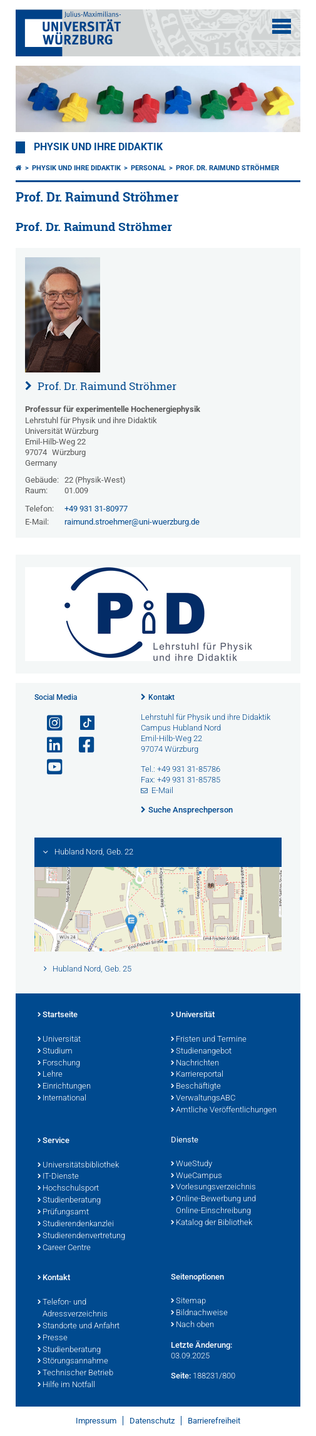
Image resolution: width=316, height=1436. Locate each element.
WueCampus (196, 1176)
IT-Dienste (58, 1176)
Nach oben (192, 1325)
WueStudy (191, 1164)
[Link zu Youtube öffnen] (49, 767)
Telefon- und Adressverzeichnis (73, 1308)
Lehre (50, 1074)
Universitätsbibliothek (78, 1165)
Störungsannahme (73, 1361)
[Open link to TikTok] (81, 723)
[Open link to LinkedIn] (49, 745)
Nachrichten (195, 1063)
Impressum (96, 1420)
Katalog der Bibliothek (211, 1223)
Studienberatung (69, 1200)
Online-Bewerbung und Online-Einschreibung (213, 1205)
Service (53, 1141)
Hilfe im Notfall (66, 1385)
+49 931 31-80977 (96, 508)
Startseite (58, 1015)
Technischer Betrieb (75, 1373)
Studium (55, 1051)
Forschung (59, 1063)
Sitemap (188, 1301)
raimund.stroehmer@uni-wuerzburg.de (132, 521)
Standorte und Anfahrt (79, 1326)
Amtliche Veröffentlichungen (224, 1110)
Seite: (181, 1375)
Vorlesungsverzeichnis (213, 1187)
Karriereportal (197, 1074)
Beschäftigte (196, 1086)
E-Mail (162, 790)
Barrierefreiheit (214, 1420)
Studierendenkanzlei (76, 1224)
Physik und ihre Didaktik (98, 147)
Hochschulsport (68, 1188)
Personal (148, 168)
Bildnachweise (199, 1313)
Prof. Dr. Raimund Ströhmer (227, 168)
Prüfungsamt (63, 1212)
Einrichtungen (64, 1086)
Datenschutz (152, 1420)
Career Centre (64, 1248)
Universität (59, 1039)
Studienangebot (201, 1051)
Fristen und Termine (209, 1039)
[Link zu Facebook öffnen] (81, 745)
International (62, 1098)
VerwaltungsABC (203, 1098)
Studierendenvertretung (81, 1236)
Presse (53, 1338)
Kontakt (161, 697)
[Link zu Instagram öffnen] (49, 723)
